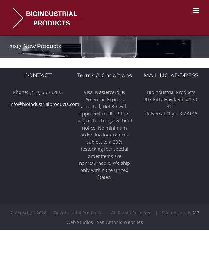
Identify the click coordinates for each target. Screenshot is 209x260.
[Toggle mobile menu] (196, 10)
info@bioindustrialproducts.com (44, 104)
